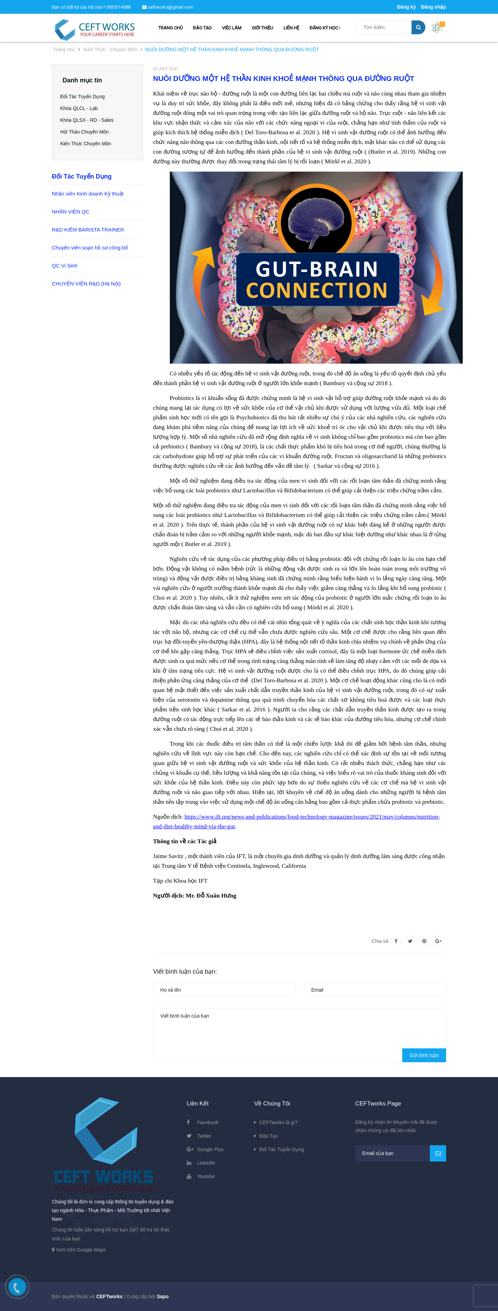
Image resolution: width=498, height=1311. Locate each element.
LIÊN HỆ (291, 27)
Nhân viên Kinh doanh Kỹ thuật (87, 194)
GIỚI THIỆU (262, 27)
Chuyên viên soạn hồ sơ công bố (90, 248)
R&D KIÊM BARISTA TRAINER (88, 230)
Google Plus (210, 1149)
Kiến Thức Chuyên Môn (88, 143)
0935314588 (118, 7)
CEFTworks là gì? (278, 1122)
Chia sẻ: (381, 941)
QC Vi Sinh (64, 265)
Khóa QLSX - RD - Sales (89, 120)
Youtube (206, 1176)
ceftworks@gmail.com (167, 7)
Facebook (207, 1122)
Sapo (162, 1296)
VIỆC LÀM (231, 27)
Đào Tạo (268, 1136)
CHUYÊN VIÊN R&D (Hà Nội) (86, 283)
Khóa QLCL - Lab (81, 108)
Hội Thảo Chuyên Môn (87, 132)
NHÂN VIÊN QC (70, 212)
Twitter (204, 1136)
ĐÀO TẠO (202, 27)
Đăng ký (406, 7)
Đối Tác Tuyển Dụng (85, 96)
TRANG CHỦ (170, 27)
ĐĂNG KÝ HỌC (325, 27)
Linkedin (206, 1163)
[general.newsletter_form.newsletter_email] (401, 1153)
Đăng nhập (433, 7)
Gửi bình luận (424, 1055)
